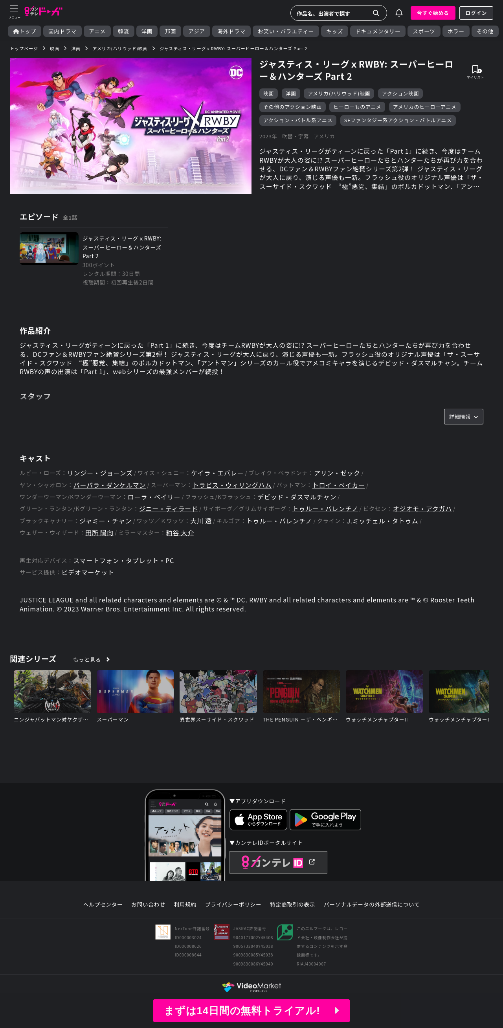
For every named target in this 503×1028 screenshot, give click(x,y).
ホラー (456, 31)
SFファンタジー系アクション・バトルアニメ (398, 120)
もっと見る (87, 659)
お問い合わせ (148, 904)
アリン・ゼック (337, 472)
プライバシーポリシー (233, 904)
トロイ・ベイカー (338, 485)
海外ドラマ (231, 31)
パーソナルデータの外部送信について (372, 904)
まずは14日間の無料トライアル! (251, 1011)
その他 (485, 31)
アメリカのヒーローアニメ (425, 106)
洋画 (147, 31)
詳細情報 (463, 416)
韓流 (123, 31)
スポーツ (424, 31)
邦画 (170, 31)
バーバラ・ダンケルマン (109, 485)
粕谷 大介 (180, 532)
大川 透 (201, 520)
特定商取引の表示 (292, 904)
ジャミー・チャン (105, 520)
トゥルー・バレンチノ (325, 508)
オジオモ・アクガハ (422, 508)
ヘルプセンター (103, 904)
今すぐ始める (433, 13)
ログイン (476, 13)
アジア (196, 31)
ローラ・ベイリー (154, 496)
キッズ (334, 31)
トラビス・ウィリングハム (232, 485)
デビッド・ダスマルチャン (296, 496)
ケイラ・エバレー (217, 472)
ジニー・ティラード (168, 508)
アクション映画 (400, 93)
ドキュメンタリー (377, 31)
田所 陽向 (99, 532)
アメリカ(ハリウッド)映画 (339, 93)
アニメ (97, 31)
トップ (24, 31)
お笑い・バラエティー (286, 31)
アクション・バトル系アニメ (297, 120)
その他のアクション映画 (292, 106)
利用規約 (185, 904)
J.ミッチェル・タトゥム (382, 520)
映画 (268, 93)
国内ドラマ (62, 31)
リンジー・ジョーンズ (100, 472)
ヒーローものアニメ (357, 106)
